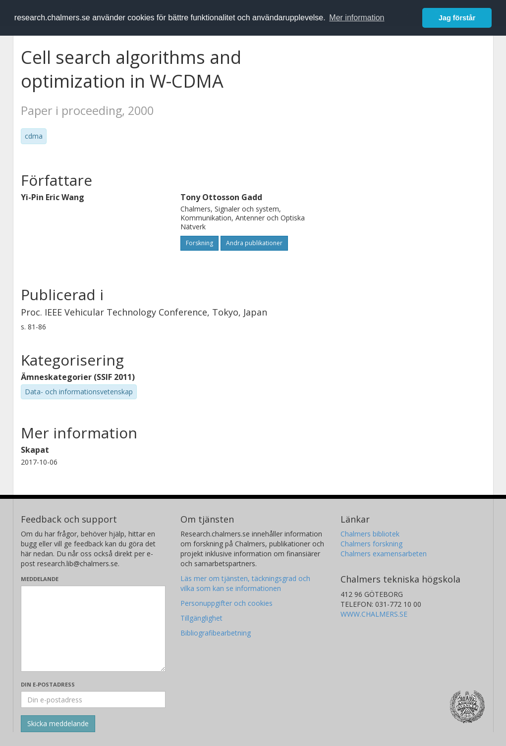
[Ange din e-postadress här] (93, 699)
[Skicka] (58, 723)
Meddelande (39, 579)
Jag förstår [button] (457, 18)
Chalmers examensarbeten (383, 553)
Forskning (199, 243)
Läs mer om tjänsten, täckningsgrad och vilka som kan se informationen (245, 583)
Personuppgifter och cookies (226, 603)
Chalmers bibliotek (369, 533)
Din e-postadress (48, 684)
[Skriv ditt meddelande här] (93, 629)
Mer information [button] (356, 17)
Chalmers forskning (371, 543)
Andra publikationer (254, 243)
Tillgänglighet (201, 618)
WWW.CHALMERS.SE (373, 614)
